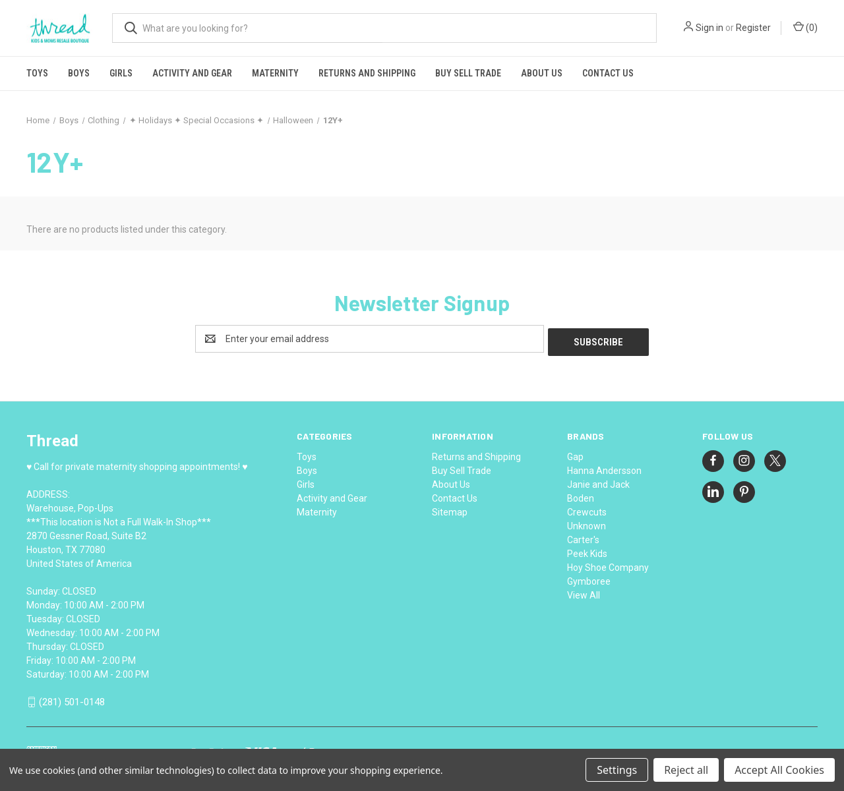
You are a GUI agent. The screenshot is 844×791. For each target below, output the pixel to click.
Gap (575, 453)
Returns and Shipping (366, 73)
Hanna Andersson (604, 467)
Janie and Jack (598, 481)
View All (583, 592)
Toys (37, 73)
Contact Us (608, 73)
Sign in (709, 27)
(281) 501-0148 (72, 699)
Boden (580, 495)
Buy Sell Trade (468, 73)
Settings (617, 770)
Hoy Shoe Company (608, 564)
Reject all (686, 770)
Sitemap (449, 509)
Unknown (586, 522)
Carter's (583, 536)
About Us (541, 73)
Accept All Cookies (779, 770)
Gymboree (589, 578)
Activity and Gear (192, 73)
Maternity (275, 73)
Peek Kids (587, 550)
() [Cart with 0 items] (805, 27)
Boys (79, 73)
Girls (121, 73)
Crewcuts (587, 509)
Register (753, 27)
